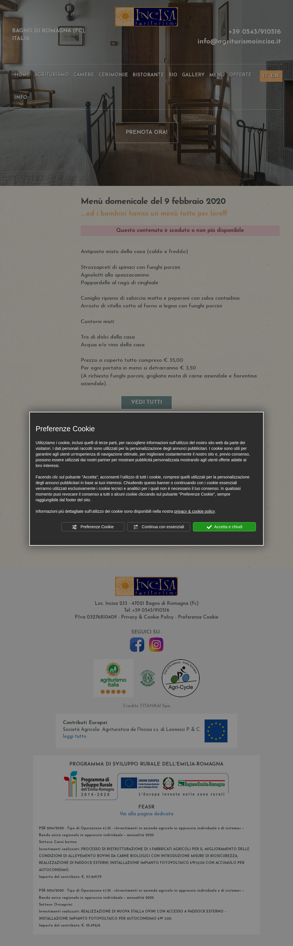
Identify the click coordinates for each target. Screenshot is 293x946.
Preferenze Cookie (93, 527)
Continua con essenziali (158, 527)
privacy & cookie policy (194, 511)
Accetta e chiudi (224, 527)
